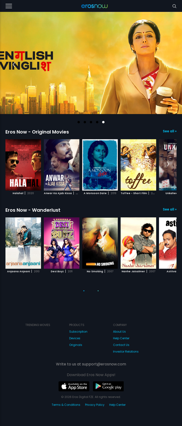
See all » (170, 131)
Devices (74, 338)
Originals (75, 345)
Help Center (121, 338)
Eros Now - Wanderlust (32, 210)
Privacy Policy (95, 405)
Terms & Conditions (66, 405)
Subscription (78, 332)
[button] (78, 122)
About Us (119, 332)
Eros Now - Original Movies (37, 132)
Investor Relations (126, 351)
